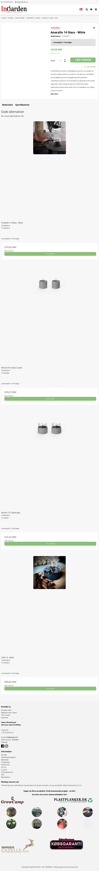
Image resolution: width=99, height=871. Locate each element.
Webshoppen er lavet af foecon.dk (66, 867)
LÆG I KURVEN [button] (83, 60)
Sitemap (4, 742)
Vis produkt (50, 254)
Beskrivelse (7, 105)
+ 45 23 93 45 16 (7, 2)
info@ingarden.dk (21, 2)
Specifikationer (22, 105)
